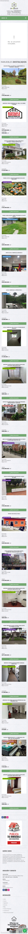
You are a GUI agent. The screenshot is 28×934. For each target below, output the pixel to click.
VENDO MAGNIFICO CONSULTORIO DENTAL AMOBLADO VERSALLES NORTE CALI (14, 551)
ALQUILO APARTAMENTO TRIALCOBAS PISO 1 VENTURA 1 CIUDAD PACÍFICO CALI (14, 141)
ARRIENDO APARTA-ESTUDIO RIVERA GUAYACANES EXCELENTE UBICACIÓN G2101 (14, 365)
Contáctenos (6, 910)
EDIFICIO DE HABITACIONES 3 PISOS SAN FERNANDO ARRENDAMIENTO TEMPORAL (14, 402)
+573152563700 (15, 12)
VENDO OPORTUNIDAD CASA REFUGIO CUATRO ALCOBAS (14, 477)
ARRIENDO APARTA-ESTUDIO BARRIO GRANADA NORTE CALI (14, 663)
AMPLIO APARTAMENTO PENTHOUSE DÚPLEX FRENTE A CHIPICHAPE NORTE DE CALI (14, 440)
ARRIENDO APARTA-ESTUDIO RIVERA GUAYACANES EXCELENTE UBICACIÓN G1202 (14, 589)
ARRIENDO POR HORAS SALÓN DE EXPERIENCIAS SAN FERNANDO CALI (14, 701)
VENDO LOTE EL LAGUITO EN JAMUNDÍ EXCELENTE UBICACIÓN (14, 179)
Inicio (4, 899)
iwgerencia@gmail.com (8, 887)
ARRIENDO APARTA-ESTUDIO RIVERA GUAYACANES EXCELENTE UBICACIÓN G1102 (14, 775)
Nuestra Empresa (7, 908)
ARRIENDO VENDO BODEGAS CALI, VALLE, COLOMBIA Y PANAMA (14, 104)
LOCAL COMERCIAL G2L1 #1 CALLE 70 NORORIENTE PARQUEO (14, 328)
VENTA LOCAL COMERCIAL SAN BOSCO (14, 252)
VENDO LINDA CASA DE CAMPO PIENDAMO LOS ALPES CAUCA (14, 216)
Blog (4, 906)
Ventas (4, 901)
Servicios (5, 905)
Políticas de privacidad (8, 912)
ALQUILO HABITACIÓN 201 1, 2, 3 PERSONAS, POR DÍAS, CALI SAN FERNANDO (14, 738)
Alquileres (5, 903)
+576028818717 (17, 11)
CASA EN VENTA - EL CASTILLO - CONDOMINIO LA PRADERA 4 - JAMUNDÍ (14, 66)
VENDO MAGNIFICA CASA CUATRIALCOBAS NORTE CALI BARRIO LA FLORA (14, 626)
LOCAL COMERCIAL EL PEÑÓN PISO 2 (14, 290)
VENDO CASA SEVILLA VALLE (14, 513)
